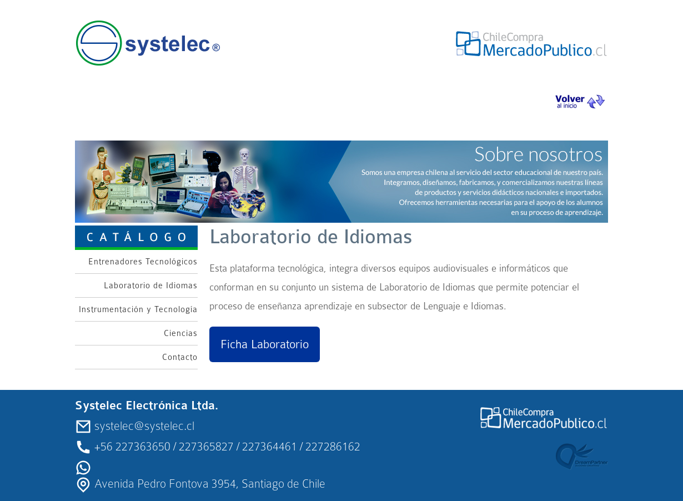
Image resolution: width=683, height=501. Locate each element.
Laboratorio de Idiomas (151, 285)
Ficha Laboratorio (264, 344)
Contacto (180, 357)
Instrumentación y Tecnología (138, 309)
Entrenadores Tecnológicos (143, 261)
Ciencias (181, 333)
